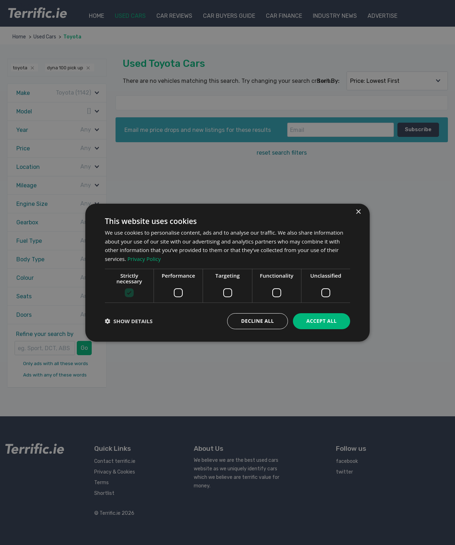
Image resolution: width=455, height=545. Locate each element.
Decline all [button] (257, 320)
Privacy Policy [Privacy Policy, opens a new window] (144, 258)
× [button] (358, 211)
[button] (128, 321)
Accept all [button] (321, 320)
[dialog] (227, 272)
